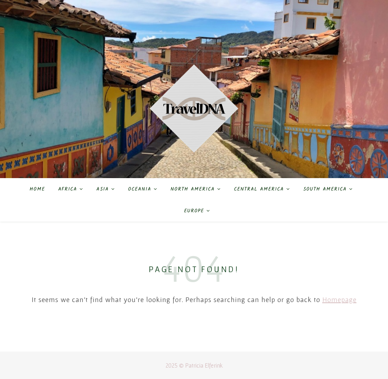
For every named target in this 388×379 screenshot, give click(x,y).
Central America (259, 189)
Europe (194, 211)
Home (37, 189)
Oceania (139, 189)
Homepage (339, 299)
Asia (102, 189)
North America (192, 189)
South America (325, 189)
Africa (67, 189)
